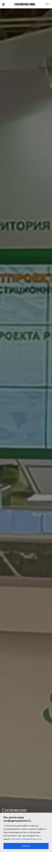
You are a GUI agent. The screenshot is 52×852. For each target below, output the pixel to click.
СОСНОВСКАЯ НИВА (24, 4)
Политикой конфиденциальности (25, 839)
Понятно (26, 846)
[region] (26, 832)
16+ (47, 4)
